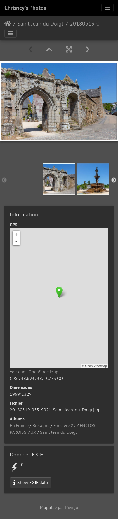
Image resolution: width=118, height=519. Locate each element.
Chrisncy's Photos (25, 7)
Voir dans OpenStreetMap (34, 371)
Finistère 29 (64, 425)
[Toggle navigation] (107, 8)
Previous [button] (4, 180)
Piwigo (71, 507)
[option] (59, 179)
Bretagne (40, 425)
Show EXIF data (30, 482)
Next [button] (114, 180)
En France (19, 425)
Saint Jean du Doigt (40, 23)
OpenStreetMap (96, 366)
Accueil (7, 23)
